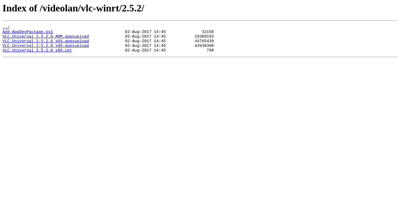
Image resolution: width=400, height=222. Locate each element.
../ (6, 28)
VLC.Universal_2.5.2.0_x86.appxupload (45, 50)
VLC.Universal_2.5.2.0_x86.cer (37, 55)
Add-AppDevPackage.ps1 (27, 33)
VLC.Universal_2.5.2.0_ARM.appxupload (45, 39)
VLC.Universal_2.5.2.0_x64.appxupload (45, 44)
